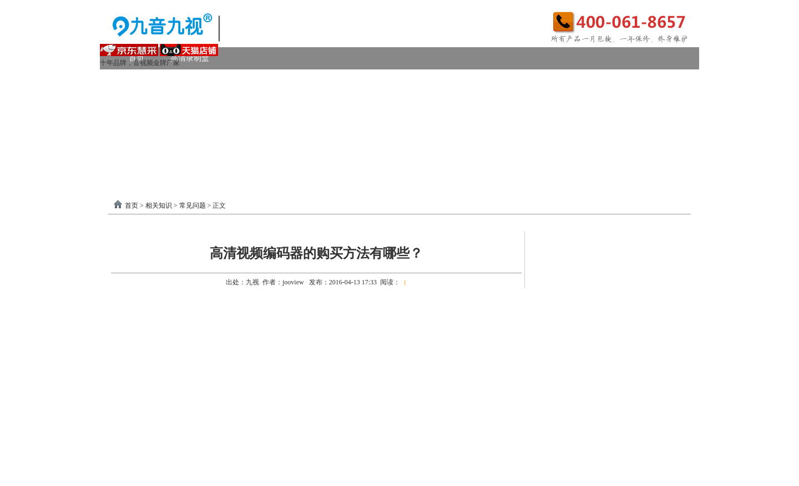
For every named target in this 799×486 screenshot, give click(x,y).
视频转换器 (148, 125)
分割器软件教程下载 (173, 169)
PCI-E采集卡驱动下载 (471, 147)
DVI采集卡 (440, 80)
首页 (131, 205)
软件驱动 (144, 147)
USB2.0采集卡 (634, 80)
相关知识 (158, 205)
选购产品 (274, 125)
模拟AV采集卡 (162, 102)
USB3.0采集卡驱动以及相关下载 (352, 147)
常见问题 (192, 205)
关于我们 (597, 147)
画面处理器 (213, 125)
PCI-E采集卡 (289, 80)
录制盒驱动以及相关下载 (228, 147)
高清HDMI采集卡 (366, 80)
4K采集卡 (568, 80)
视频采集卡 (148, 80)
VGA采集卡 (505, 80)
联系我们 (654, 147)
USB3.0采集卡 (218, 80)
